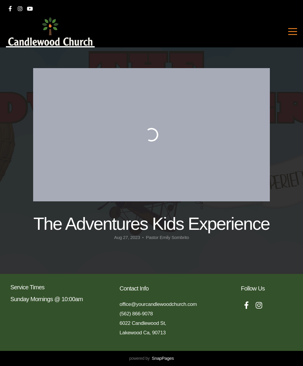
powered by (151, 358)
